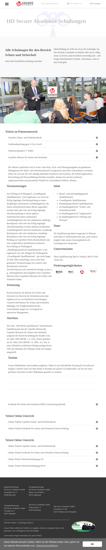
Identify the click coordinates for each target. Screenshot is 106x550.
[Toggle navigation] (6, 4)
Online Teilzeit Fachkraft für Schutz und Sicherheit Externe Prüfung (38, 452)
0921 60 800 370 (76, 3)
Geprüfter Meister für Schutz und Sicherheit (27, 157)
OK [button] (92, 544)
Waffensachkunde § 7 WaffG (21, 151)
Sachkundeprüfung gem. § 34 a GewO (25, 144)
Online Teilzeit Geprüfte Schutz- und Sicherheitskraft (31, 446)
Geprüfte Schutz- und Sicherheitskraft (25, 137)
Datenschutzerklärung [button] (47, 546)
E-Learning (96, 3)
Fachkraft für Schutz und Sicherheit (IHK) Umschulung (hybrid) (36, 404)
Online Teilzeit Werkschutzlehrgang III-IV (27, 466)
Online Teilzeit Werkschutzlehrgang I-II (25, 459)
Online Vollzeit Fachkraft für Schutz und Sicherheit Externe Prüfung (38, 428)
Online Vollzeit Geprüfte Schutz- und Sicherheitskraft (32, 422)
